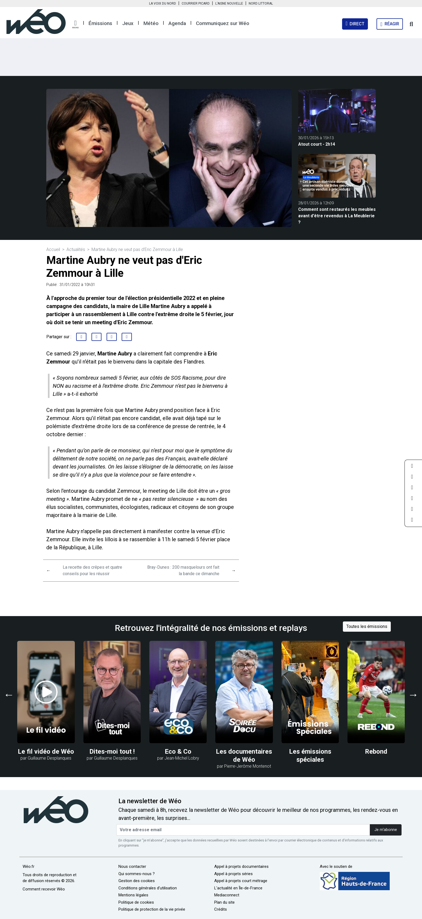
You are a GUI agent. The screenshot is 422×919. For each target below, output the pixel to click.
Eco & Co (178, 751)
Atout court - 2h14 (316, 144)
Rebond (376, 751)
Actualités (75, 249)
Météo (151, 23)
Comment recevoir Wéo (44, 889)
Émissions (100, 23)
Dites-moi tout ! (112, 751)
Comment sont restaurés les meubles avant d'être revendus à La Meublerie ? (337, 216)
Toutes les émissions (366, 626)
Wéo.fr (28, 866)
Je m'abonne (385, 829)
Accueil (53, 249)
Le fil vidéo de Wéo (46, 751)
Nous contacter (132, 866)
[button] (75, 24)
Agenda (177, 23)
